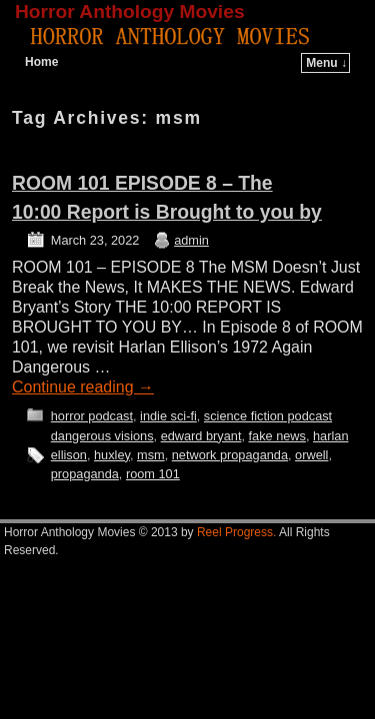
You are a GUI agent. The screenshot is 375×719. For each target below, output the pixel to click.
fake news (277, 435)
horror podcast (92, 415)
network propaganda (230, 454)
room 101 (153, 473)
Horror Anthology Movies (130, 11)
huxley (112, 454)
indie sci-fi (168, 415)
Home (41, 62)
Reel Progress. (236, 532)
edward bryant (201, 435)
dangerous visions (102, 435)
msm (151, 454)
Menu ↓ (326, 63)
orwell (311, 454)
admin (191, 240)
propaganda (85, 473)
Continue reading (83, 386)
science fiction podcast (268, 415)
